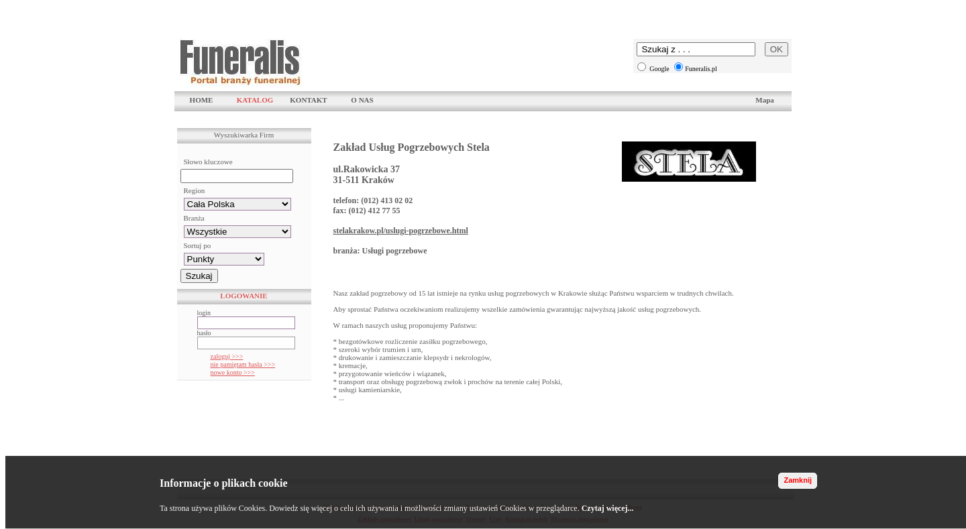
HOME (201, 100)
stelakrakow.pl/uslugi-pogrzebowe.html (400, 230)
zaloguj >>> (227, 356)
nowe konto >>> (233, 372)
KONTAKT (308, 100)
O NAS (362, 100)
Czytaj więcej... (608, 508)
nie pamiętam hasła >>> (243, 364)
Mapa (764, 100)
